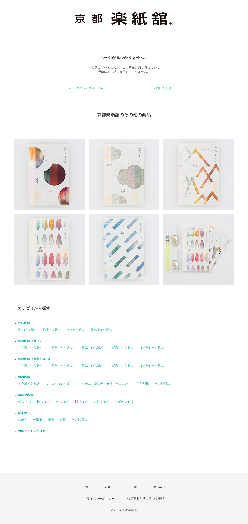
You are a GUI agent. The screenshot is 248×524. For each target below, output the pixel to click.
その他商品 (162, 383)
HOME (87, 487)
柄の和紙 (24, 377)
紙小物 (22, 413)
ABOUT (110, 487)
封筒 (63, 419)
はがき (22, 419)
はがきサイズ (124, 401)
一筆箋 (37, 419)
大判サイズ (101, 401)
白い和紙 (24, 323)
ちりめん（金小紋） (59, 383)
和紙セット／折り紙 (32, 431)
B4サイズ (43, 401)
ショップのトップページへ (85, 88)
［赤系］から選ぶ (30, 347)
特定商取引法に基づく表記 (145, 498)
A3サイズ (24, 401)
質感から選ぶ (51, 329)
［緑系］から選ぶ (121, 347)
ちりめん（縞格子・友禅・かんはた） (105, 383)
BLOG (133, 487)
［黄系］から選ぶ (91, 347)
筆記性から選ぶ (101, 329)
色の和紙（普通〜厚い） (35, 359)
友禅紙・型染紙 (29, 383)
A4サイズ (62, 401)
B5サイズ (81, 401)
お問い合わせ (162, 88)
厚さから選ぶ (27, 329)
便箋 (51, 419)
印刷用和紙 (25, 395)
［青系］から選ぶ (60, 347)
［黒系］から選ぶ (151, 347)
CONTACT (157, 487)
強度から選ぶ (75, 329)
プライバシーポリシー (99, 498)
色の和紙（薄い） (30, 341)
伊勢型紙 (143, 383)
